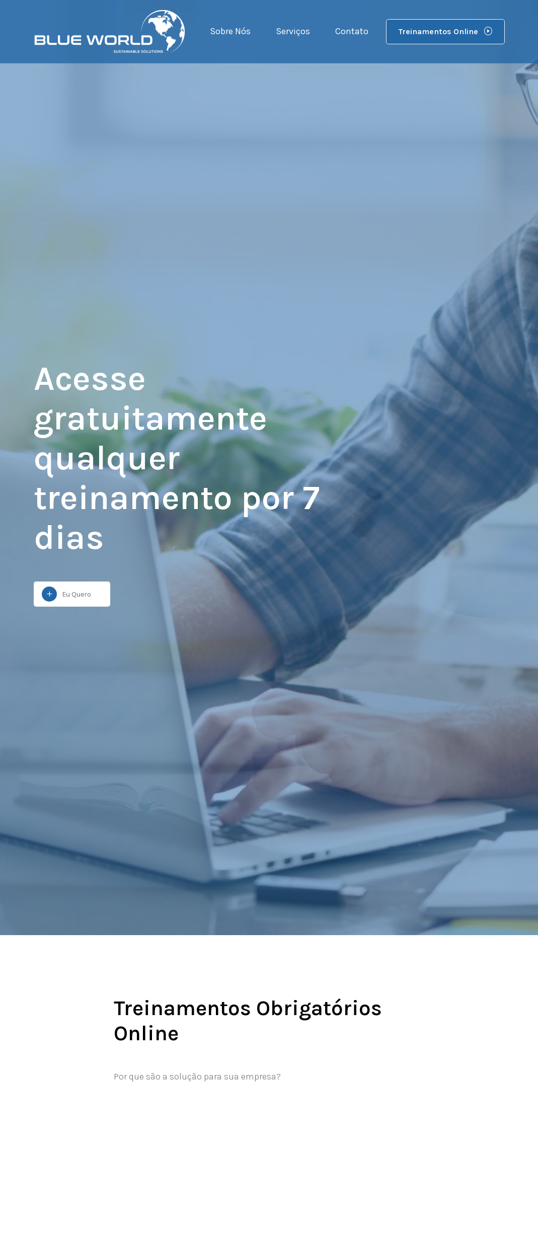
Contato (351, 31)
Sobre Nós (230, 31)
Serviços (293, 31)
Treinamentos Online (445, 31)
